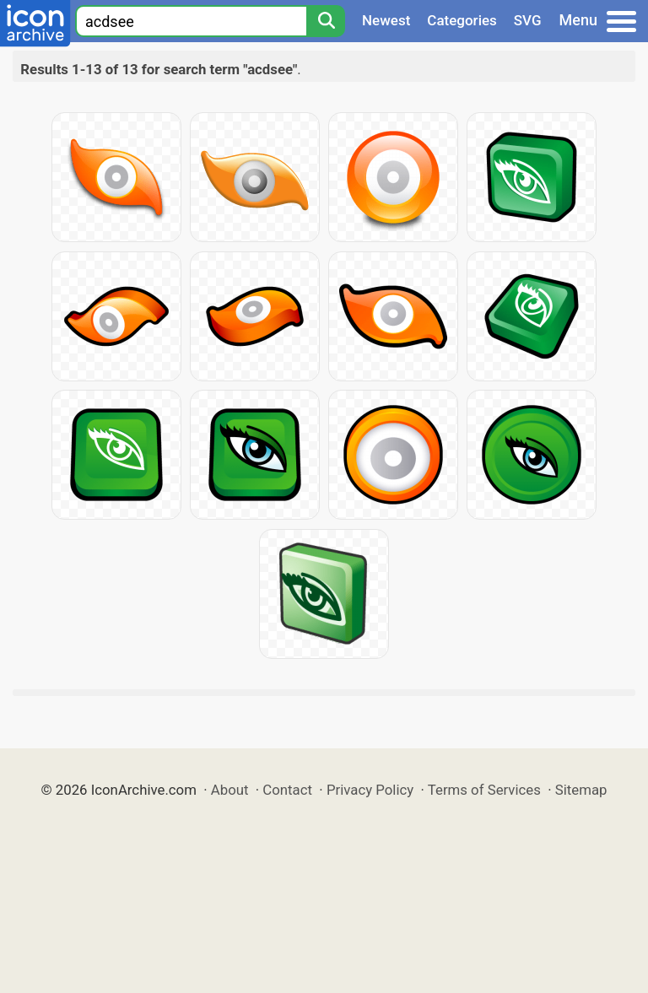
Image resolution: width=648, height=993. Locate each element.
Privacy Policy (370, 789)
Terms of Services (484, 789)
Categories (462, 20)
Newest (386, 20)
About (230, 789)
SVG (528, 20)
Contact (287, 789)
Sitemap (581, 789)
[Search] (325, 21)
